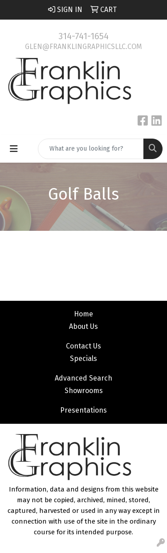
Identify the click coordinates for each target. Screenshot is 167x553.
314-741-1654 (83, 36)
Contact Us (83, 346)
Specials (83, 358)
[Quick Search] (91, 149)
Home (83, 314)
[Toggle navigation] (13, 149)
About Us (83, 326)
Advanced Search (83, 378)
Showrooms (84, 390)
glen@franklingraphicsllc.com (83, 46)
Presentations (83, 410)
